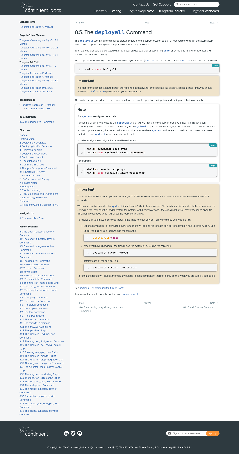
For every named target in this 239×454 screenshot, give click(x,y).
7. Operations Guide (30, 160)
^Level (147, 302)
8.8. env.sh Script (28, 271)
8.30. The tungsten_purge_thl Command (42, 363)
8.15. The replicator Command (35, 301)
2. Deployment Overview (33, 142)
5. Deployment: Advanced (33, 153)
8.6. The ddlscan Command (34, 264)
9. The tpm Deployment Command (38, 168)
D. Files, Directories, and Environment (39, 193)
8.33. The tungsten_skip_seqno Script (40, 377)
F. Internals (25, 201)
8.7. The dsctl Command (32, 268)
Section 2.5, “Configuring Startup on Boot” (102, 287)
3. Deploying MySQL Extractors (36, 146)
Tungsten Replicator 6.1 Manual (36, 73)
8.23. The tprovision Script (33, 330)
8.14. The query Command (34, 297)
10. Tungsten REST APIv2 (32, 171)
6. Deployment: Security (32, 157)
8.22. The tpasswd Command (35, 326)
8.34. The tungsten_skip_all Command (40, 381)
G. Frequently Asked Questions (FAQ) (39, 204)
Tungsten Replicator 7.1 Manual (36, 91)
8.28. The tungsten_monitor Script (38, 355)
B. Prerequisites (28, 186)
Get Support (162, 4)
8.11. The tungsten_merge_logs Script (39, 282)
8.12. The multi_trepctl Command (37, 286)
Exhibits (188, 447)
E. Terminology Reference (33, 197)
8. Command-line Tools (38, 108)
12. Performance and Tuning (34, 179)
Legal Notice (174, 447)
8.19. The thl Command (32, 315)
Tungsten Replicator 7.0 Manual (36, 26)
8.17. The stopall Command (34, 308)
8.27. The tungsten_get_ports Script (39, 352)
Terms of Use (137, 447)
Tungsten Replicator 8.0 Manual (36, 87)
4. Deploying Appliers (31, 149)
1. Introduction (27, 138)
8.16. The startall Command (34, 304)
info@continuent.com (98, 447)
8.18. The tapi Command (32, 312)
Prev (81, 22)
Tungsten (107, 11)
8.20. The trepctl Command (34, 319)
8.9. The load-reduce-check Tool (37, 275)
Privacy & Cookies (156, 447)
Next (212, 22)
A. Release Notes (28, 182)
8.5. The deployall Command (35, 260)
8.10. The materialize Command (36, 279)
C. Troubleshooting (30, 190)
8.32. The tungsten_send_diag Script (39, 374)
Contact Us (141, 4)
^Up (147, 22)
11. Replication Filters (30, 175)
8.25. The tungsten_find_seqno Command (42, 341)
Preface (23, 135)
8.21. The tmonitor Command (35, 323)
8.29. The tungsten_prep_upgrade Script (41, 359)
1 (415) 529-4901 (120, 447)
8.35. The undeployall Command (37, 121)
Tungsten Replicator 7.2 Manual (36, 76)
